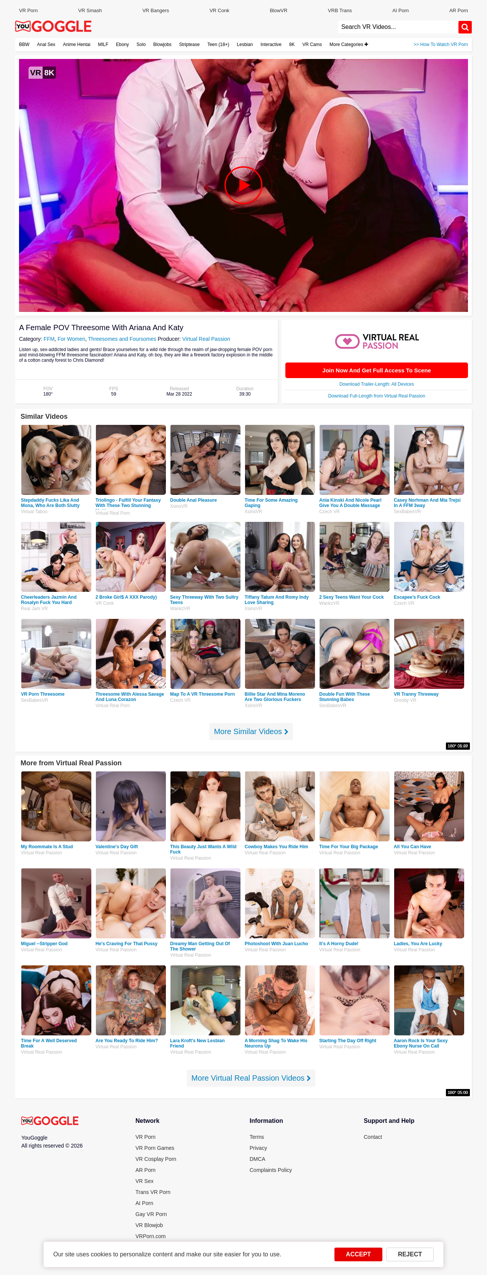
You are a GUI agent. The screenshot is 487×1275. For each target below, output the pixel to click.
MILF (103, 44)
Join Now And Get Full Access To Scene (376, 370)
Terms (257, 1137)
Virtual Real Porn (112, 513)
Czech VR (329, 511)
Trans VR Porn (152, 1192)
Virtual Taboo (34, 511)
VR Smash (90, 10)
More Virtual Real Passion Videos (251, 1078)
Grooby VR (405, 700)
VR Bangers (155, 10)
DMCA (257, 1159)
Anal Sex (46, 44)
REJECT (410, 1254)
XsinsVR (179, 506)
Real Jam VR (34, 608)
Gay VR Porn (151, 1214)
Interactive (271, 44)
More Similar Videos (251, 731)
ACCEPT (358, 1254)
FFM (49, 339)
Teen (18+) (218, 44)
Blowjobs (162, 44)
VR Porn (28, 10)
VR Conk (219, 10)
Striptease (189, 44)
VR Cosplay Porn (155, 1159)
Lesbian (245, 44)
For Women (71, 339)
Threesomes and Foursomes (122, 339)
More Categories (348, 44)
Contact (373, 1137)
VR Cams (312, 44)
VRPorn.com (150, 1236)
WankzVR (180, 608)
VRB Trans (340, 10)
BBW (24, 44)
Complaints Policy (271, 1170)
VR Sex (144, 1181)
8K (292, 44)
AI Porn (400, 10)
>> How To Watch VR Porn (441, 44)
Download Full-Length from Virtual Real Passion (376, 396)
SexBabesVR (407, 511)
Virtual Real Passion (206, 339)
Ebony (122, 44)
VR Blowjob (149, 1225)
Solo (141, 44)
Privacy (258, 1148)
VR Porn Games (154, 1148)
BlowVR (278, 10)
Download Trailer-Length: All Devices (376, 384)
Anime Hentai (76, 44)
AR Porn (458, 10)
